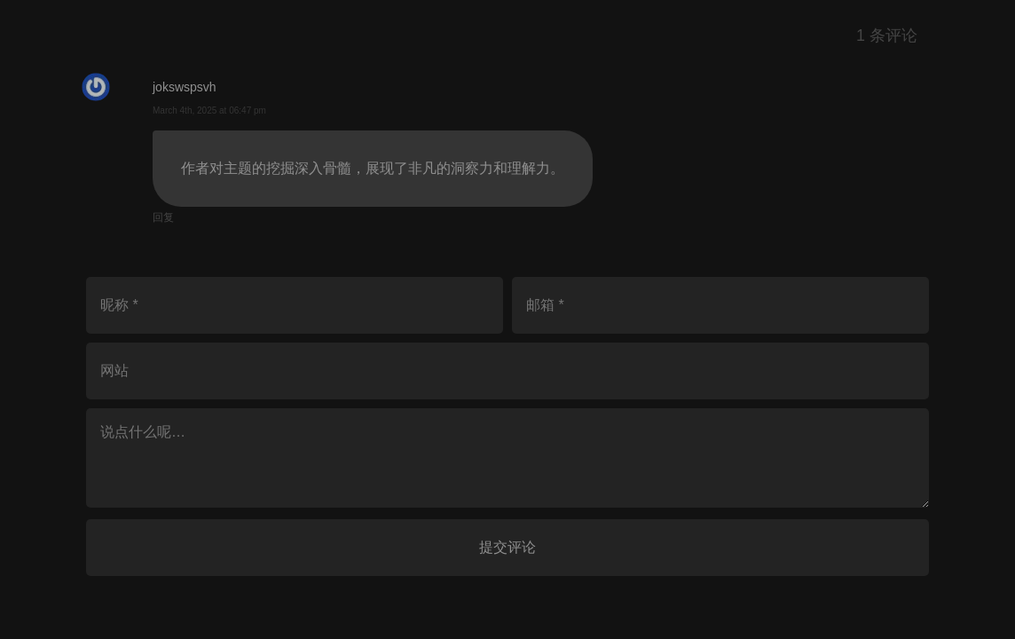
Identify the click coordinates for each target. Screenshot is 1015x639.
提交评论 (507, 547)
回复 (163, 217)
